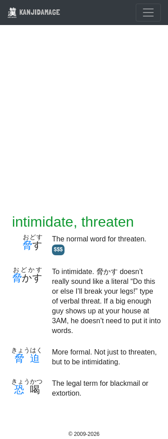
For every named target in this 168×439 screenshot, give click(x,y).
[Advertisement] (84, 125)
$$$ (58, 249)
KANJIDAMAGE (33, 12)
